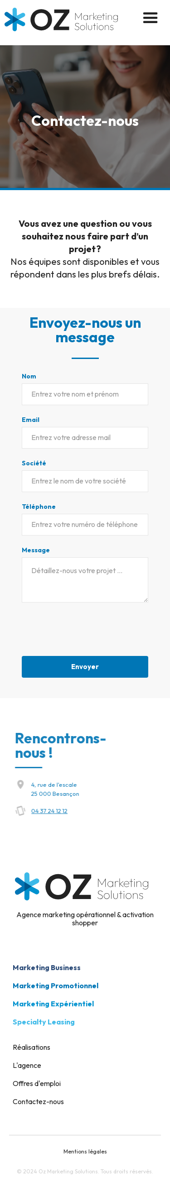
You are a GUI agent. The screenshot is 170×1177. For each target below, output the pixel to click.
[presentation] (91, 631)
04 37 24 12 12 (55, 810)
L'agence (27, 1065)
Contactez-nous (38, 1101)
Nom (29, 376)
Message (36, 550)
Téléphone (39, 506)
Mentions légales (85, 1151)
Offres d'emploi (37, 1083)
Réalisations (31, 1047)
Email (30, 419)
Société (34, 463)
